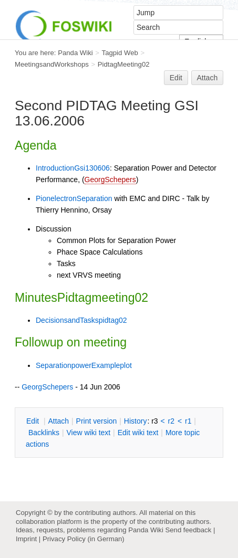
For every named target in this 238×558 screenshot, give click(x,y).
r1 (188, 421)
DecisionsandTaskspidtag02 (81, 320)
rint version (96, 421)
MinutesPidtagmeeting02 (81, 297)
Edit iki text (138, 432)
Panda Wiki (75, 53)
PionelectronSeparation (74, 198)
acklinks (43, 432)
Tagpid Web (120, 53)
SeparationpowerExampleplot (84, 365)
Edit (176, 77)
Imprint (26, 539)
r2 (171, 421)
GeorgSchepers (110, 179)
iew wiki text (88, 432)
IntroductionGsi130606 (73, 168)
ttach (58, 421)
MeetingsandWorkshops (52, 64)
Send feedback (188, 530)
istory (135, 421)
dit (33, 421)
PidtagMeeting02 (124, 64)
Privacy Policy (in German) (84, 539)
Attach (207, 77)
